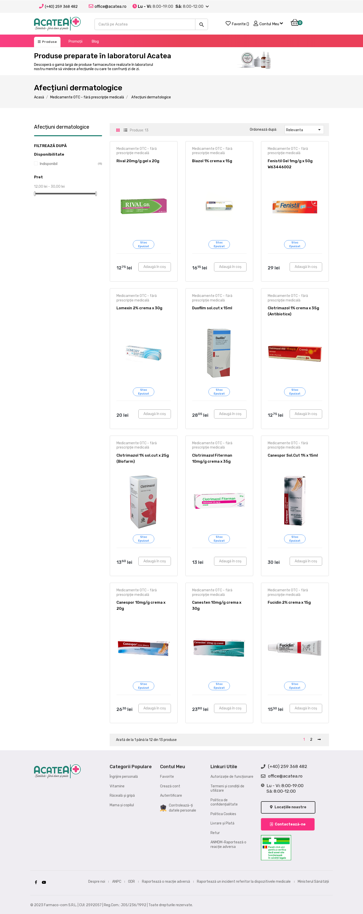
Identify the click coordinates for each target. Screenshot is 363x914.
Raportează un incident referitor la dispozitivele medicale (244, 881)
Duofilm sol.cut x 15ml (212, 308)
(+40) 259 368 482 (61, 6)
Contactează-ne (288, 824)
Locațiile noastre (288, 807)
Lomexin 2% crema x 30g (139, 308)
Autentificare (171, 795)
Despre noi (96, 881)
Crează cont (170, 786)
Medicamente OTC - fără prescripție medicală (136, 151)
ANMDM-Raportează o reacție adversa (228, 844)
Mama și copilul (122, 805)
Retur (215, 833)
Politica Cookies (223, 814)
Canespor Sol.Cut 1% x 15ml (293, 455)
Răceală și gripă (122, 795)
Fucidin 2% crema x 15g (289, 602)
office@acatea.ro (281, 776)
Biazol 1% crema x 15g (212, 161)
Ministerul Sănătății (313, 881)
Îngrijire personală (124, 776)
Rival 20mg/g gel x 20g (137, 161)
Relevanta (304, 130)
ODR (131, 881)
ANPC (116, 881)
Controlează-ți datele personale (178, 808)
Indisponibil (67, 164)
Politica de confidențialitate (224, 802)
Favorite (167, 776)
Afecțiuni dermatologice (61, 127)
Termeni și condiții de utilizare (227, 788)
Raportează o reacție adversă (166, 881)
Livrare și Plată (222, 823)
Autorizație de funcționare (231, 776)
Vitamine (117, 786)
